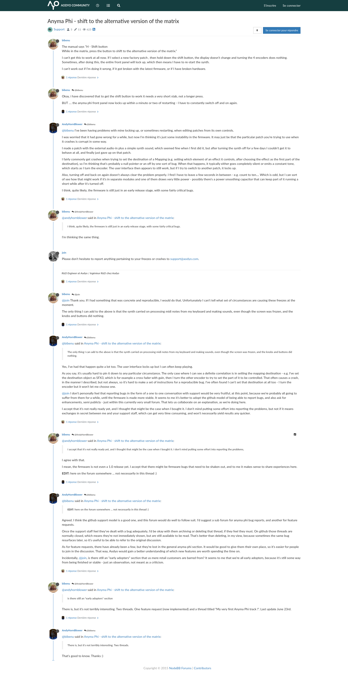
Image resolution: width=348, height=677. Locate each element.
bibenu (66, 40)
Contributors (202, 668)
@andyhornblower (74, 218)
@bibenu (77, 90)
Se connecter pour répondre (281, 30)
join (64, 252)
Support (59, 29)
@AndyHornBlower (82, 211)
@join (76, 294)
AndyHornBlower (72, 124)
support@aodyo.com (184, 259)
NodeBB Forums (180, 668)
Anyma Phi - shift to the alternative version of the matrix (135, 218)
